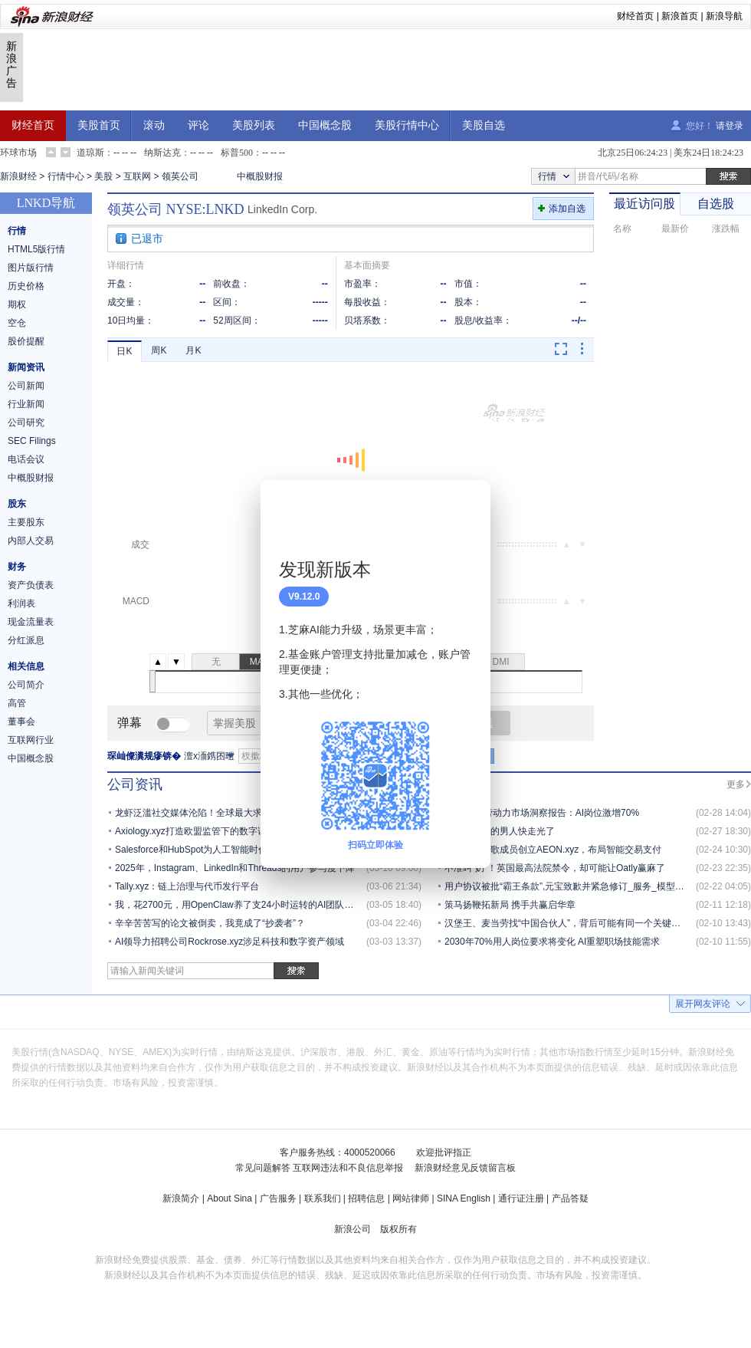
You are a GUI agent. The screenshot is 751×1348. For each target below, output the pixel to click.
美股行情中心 (407, 125)
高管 (17, 703)
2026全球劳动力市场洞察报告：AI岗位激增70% (541, 812)
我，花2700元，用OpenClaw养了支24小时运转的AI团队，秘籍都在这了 (261, 904)
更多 (735, 784)
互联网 (137, 176)
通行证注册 (521, 1198)
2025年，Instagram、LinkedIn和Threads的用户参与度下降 (235, 868)
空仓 (17, 322)
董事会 (21, 721)
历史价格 (26, 286)
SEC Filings (32, 441)
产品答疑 (570, 1198)
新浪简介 (180, 1198)
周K (158, 350)
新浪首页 (679, 16)
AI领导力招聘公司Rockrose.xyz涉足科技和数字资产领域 (229, 941)
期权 (17, 304)
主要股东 (26, 522)
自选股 (715, 203)
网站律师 (410, 1198)
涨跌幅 (726, 228)
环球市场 (18, 152)
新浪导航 (724, 16)
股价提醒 (26, 341)
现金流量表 (31, 621)
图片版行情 (31, 267)
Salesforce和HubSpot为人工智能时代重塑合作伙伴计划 (228, 849)
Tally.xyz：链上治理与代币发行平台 (187, 886)
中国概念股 (325, 125)
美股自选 (483, 125)
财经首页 (635, 16)
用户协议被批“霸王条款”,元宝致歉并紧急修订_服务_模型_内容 (571, 886)
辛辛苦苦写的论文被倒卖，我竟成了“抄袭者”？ (210, 923)
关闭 (470, 507)
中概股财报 (260, 176)
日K (124, 351)
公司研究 (26, 422)
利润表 (21, 603)
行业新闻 (26, 404)
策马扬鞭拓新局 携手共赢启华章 (510, 904)
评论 (198, 125)
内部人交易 (31, 540)
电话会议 (26, 459)
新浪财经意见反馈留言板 (465, 1167)
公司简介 (26, 684)
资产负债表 (31, 585)
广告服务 (278, 1198)
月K (193, 350)
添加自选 (567, 208)
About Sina (229, 1198)
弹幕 (129, 722)
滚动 (154, 125)
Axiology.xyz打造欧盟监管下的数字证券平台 (204, 831)
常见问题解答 (262, 1167)
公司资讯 (134, 784)
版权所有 (398, 1229)
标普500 (237, 152)
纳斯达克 (162, 152)
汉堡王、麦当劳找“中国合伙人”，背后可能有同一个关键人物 (567, 923)
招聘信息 (366, 1198)
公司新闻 (26, 385)
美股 (103, 176)
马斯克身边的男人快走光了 (499, 831)
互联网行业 (31, 740)
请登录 (729, 125)
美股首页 (98, 125)
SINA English (463, 1198)
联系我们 (322, 1198)
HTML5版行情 (36, 249)
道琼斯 (90, 152)
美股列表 (253, 125)
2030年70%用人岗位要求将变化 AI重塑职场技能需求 (552, 941)
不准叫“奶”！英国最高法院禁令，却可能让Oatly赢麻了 (554, 868)
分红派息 (26, 640)
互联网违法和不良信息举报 (348, 1167)
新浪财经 (18, 176)
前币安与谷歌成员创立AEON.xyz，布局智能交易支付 (552, 849)
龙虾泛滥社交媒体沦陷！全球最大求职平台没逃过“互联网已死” (242, 812)
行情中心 (66, 176)
